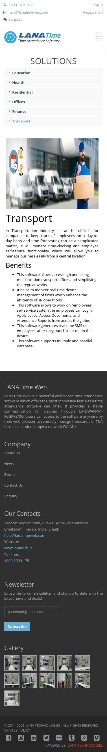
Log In (98, 4)
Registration (93, 12)
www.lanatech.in (18, 547)
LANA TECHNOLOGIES (85, 745)
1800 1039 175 (16, 560)
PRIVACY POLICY (17, 730)
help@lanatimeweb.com (24, 535)
